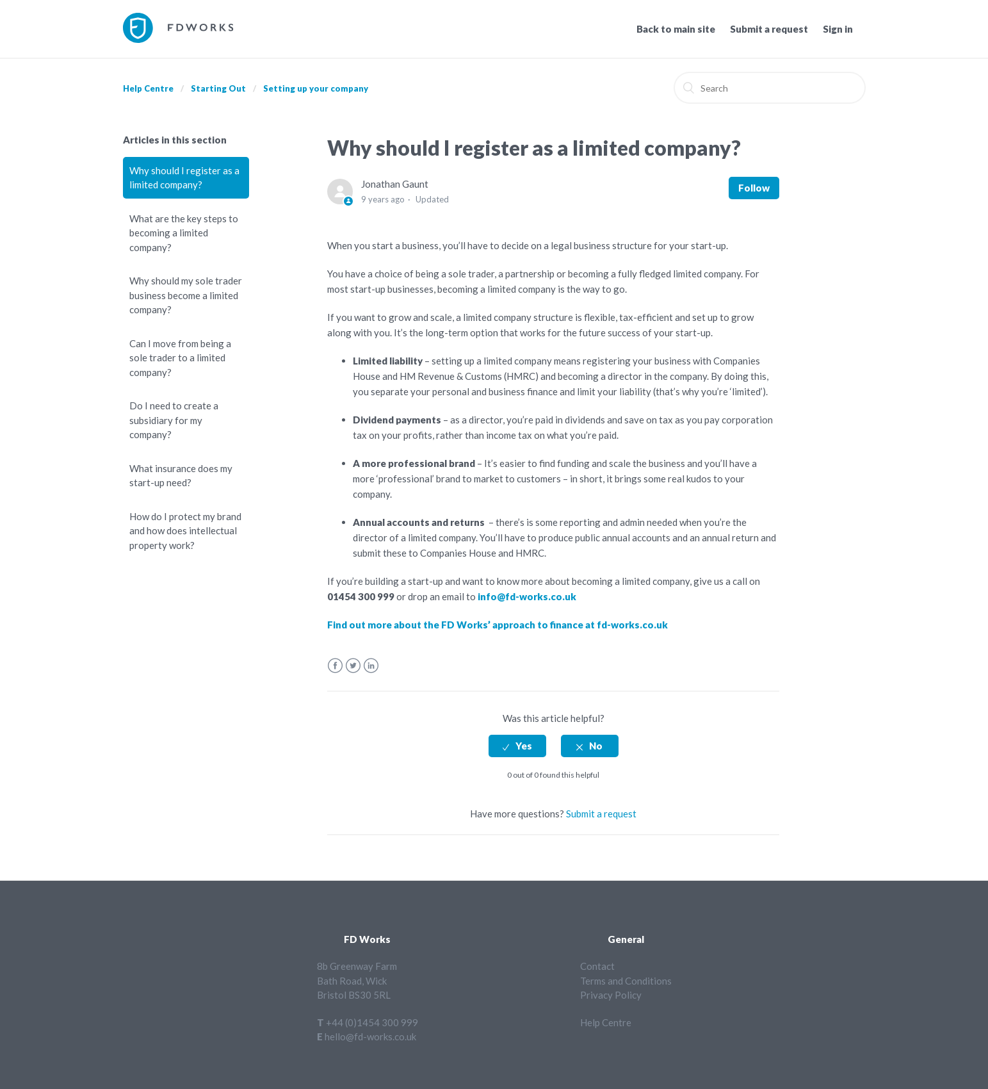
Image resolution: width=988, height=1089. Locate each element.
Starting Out (218, 88)
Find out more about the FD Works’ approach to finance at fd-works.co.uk (497, 624)
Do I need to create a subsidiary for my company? (173, 420)
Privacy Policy (611, 995)
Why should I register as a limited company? (184, 178)
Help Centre (148, 88)
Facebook (335, 666)
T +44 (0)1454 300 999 (367, 1022)
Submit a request (769, 29)
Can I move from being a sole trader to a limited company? (180, 358)
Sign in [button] (838, 29)
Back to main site (675, 29)
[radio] (517, 746)
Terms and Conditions (626, 981)
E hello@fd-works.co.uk (366, 1036)
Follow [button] (754, 187)
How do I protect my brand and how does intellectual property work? (185, 531)
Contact (597, 966)
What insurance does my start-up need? (180, 476)
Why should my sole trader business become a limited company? (185, 295)
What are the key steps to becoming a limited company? (183, 233)
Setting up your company (315, 88)
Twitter (353, 666)
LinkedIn (371, 666)
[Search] (770, 88)
